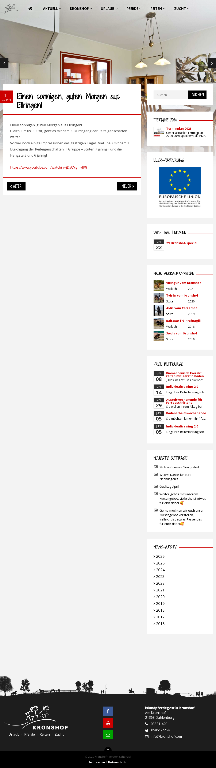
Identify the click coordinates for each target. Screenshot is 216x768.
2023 (160, 576)
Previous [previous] (4, 63)
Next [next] (212, 63)
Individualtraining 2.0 (182, 387)
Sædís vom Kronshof (181, 333)
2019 (160, 603)
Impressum (97, 762)
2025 (160, 563)
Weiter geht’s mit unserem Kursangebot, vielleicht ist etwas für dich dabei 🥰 (182, 498)
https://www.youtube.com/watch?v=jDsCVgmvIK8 (48, 167)
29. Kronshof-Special (181, 243)
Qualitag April (169, 486)
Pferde (132, 8)
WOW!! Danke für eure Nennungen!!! (175, 477)
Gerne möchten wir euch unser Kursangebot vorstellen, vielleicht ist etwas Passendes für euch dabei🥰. (181, 517)
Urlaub (107, 8)
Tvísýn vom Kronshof (182, 295)
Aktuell (50, 8)
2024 (160, 569)
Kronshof (79, 8)
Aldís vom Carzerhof (181, 308)
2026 (160, 556)
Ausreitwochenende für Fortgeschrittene (184, 401)
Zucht (180, 8)
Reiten (156, 8)
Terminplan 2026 (178, 128)
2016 (160, 623)
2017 (160, 616)
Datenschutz (117, 762)
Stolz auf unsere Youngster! (179, 467)
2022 (160, 583)
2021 (160, 589)
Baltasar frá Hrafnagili (183, 321)
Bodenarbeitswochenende (186, 413)
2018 (160, 610)
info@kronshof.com (166, 736)
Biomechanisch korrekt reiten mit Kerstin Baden (185, 374)
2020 (160, 596)
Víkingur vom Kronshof (183, 283)
